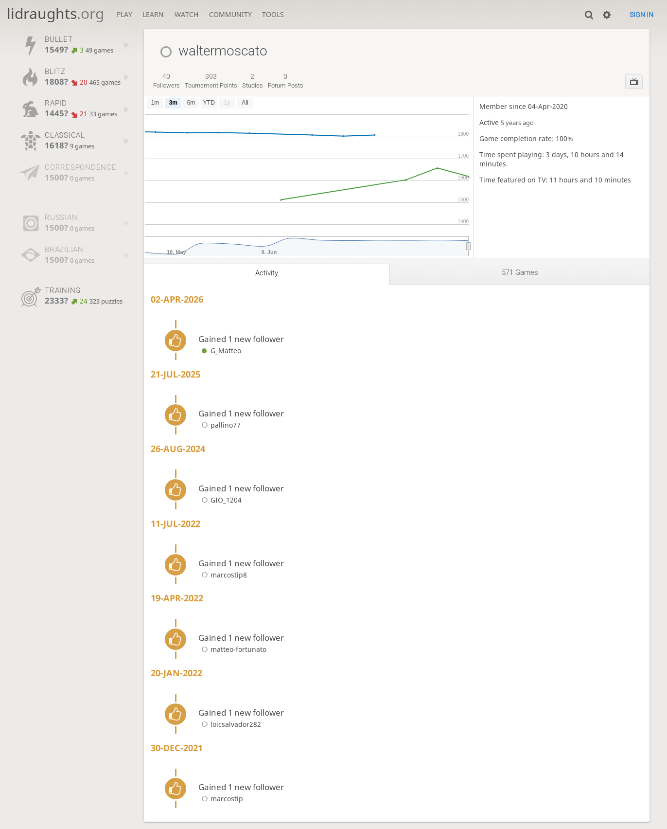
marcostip (220, 798)
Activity (266, 273)
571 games (520, 272)
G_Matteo (219, 350)
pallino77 (219, 425)
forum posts (285, 80)
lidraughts (55, 13)
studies (252, 80)
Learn (153, 14)
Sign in (641, 14)
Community (230, 14)
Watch (186, 14)
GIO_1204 (220, 500)
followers (166, 80)
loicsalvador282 (229, 724)
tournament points (211, 80)
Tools (273, 14)
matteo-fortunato (232, 649)
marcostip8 (222, 574)
